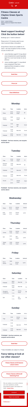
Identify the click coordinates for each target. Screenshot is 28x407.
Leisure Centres (8, 21)
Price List (14, 83)
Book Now (14, 74)
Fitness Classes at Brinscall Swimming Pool (14, 374)
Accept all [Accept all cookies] (14, 392)
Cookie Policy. (10, 388)
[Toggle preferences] (7, 402)
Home (2, 21)
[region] (14, 118)
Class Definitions (14, 92)
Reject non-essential (14, 397)
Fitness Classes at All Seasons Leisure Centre (14, 363)
